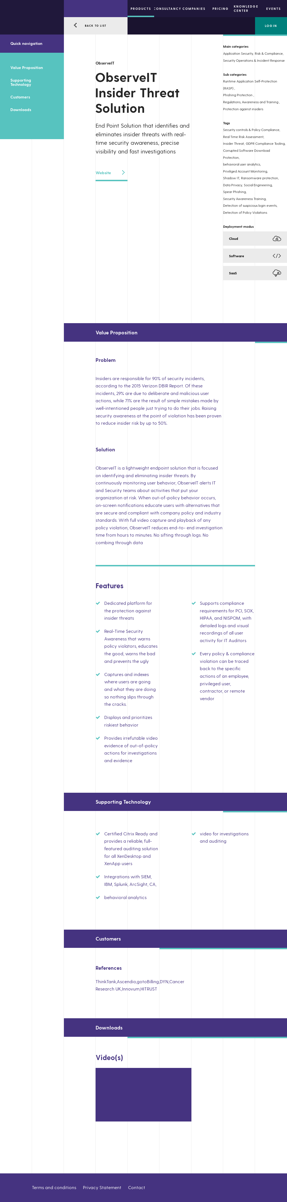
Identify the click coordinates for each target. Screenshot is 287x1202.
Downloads (20, 109)
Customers (20, 97)
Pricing (220, 8)
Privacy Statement (102, 1187)
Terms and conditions (54, 1187)
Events (273, 8)
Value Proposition (26, 67)
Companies (193, 8)
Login (271, 25)
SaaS (233, 273)
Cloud (233, 238)
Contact (136, 1187)
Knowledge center (246, 8)
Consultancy (167, 8)
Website (110, 172)
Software (236, 256)
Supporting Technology (20, 82)
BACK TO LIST (96, 25)
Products (141, 8)
